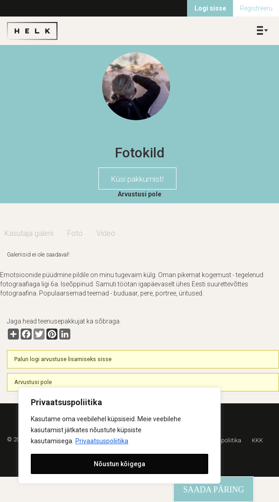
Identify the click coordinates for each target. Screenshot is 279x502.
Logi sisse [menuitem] (210, 8)
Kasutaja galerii (29, 233)
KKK (257, 440)
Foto (75, 233)
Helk (32, 31)
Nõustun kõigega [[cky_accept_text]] (119, 464)
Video (106, 233)
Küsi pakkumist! (137, 179)
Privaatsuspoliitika (101, 441)
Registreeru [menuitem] (256, 8)
